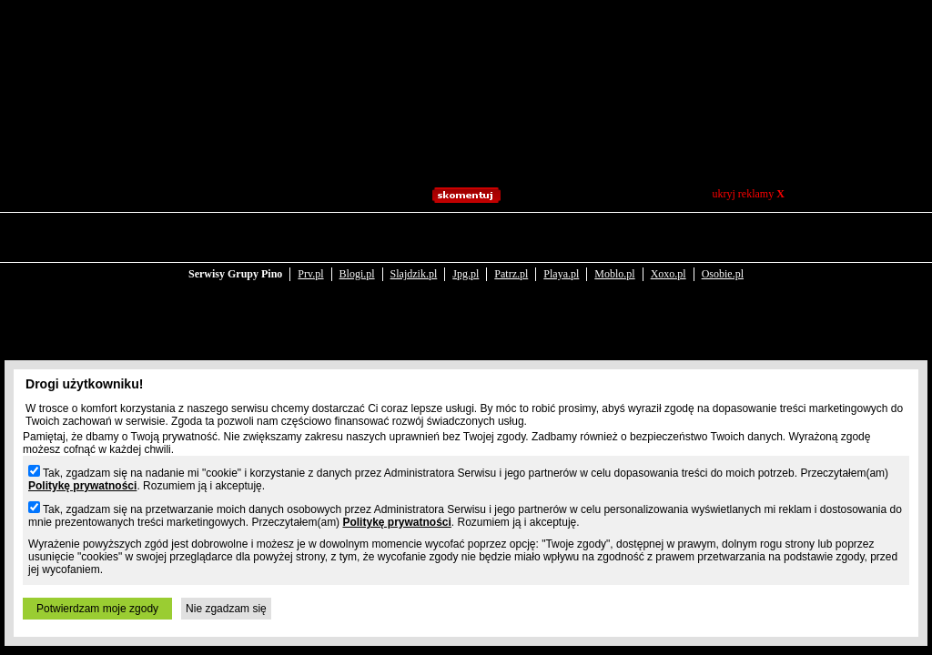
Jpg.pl (465, 238)
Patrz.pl (511, 238)
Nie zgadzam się (226, 608)
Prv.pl (310, 238)
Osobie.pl (723, 238)
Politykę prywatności (82, 485)
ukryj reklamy (749, 193)
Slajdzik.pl (414, 238)
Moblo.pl (614, 238)
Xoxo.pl (668, 238)
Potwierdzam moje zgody (97, 608)
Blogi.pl (357, 238)
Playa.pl (561, 238)
